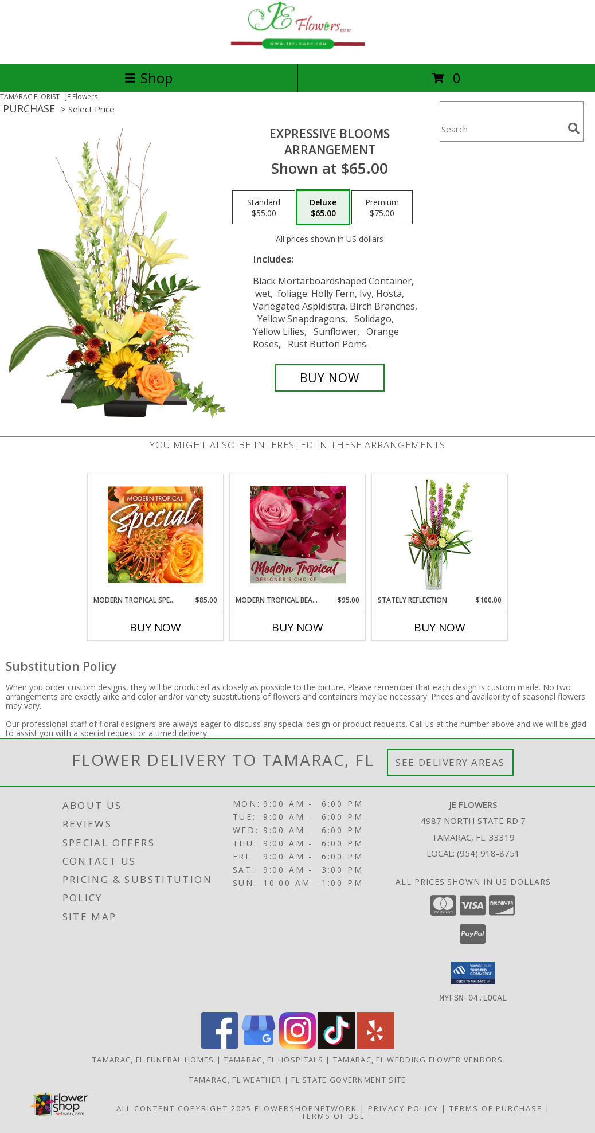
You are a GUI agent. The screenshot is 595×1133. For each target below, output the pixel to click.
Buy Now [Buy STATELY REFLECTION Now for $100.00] (439, 627)
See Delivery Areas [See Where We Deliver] (450, 762)
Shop (148, 77)
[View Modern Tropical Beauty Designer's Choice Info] (298, 534)
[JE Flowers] (297, 47)
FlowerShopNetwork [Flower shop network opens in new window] (306, 1108)
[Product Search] (501, 128)
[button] (473, 973)
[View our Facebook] (219, 1045)
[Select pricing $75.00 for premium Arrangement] (382, 207)
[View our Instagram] (297, 1045)
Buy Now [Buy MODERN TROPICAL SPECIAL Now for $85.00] (155, 627)
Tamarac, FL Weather (235, 1079)
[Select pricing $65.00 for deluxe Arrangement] (323, 207)
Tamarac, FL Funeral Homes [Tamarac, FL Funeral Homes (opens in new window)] (153, 1059)
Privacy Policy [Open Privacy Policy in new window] (403, 1108)
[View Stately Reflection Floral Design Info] (440, 534)
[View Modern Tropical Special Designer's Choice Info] (155, 534)
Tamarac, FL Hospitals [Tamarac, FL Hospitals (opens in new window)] (273, 1059)
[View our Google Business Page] (258, 1045)
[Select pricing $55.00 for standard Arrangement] (264, 207)
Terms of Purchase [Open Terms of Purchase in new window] (495, 1108)
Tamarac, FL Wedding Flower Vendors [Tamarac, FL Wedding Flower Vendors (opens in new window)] (418, 1059)
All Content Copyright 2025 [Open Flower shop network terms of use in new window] (184, 1108)
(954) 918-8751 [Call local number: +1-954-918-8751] (488, 853)
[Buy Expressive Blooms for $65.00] (330, 378)
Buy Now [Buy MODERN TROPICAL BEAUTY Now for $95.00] (297, 627)
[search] (574, 128)
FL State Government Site (348, 1079)
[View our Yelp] (375, 1045)
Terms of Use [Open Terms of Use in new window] (333, 1115)
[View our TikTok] (336, 1045)
